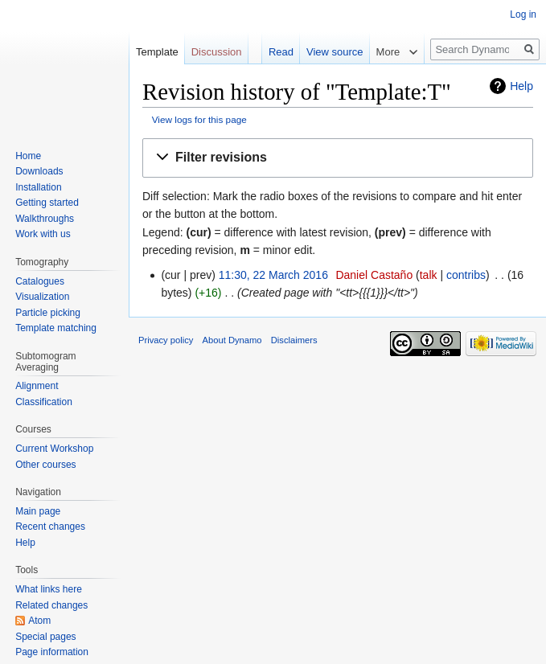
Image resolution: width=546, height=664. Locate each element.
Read (281, 52)
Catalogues (39, 281)
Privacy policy (165, 340)
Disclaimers (294, 340)
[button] (337, 158)
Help (521, 86)
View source (334, 52)
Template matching (55, 328)
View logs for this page (199, 119)
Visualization (42, 296)
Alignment (36, 385)
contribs (466, 274)
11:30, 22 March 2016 (273, 274)
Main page (37, 511)
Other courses (45, 464)
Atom (39, 620)
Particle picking (47, 312)
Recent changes (50, 526)
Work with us (42, 234)
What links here (48, 589)
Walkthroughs (44, 218)
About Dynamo (232, 340)
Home (28, 156)
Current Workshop (54, 448)
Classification (43, 402)
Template (157, 52)
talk (428, 274)
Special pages (45, 636)
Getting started (47, 202)
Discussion (216, 52)
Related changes (51, 605)
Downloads (39, 171)
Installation (38, 187)
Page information (51, 652)
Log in (523, 14)
